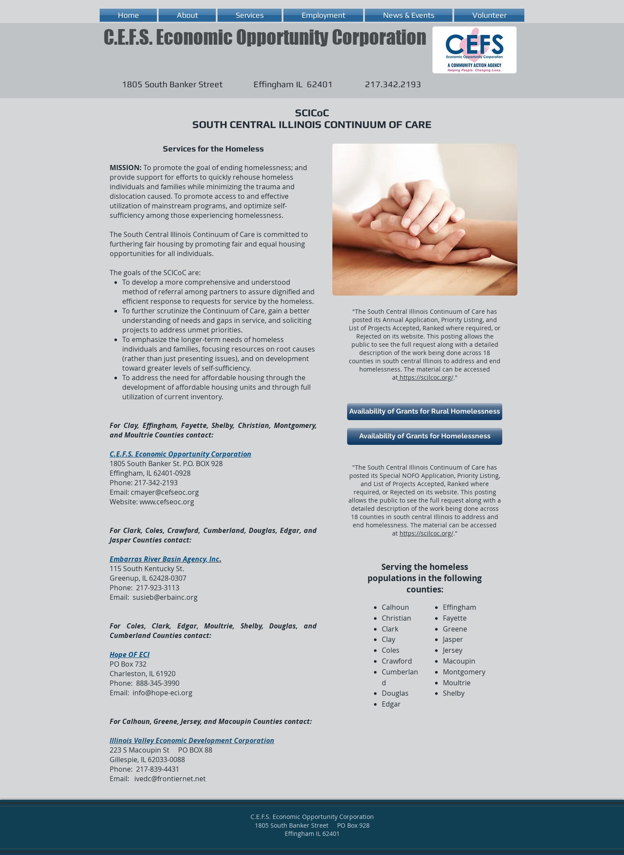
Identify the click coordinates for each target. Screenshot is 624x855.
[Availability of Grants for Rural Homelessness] (424, 411)
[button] (187, 15)
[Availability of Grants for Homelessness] (424, 436)
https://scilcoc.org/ (425, 377)
